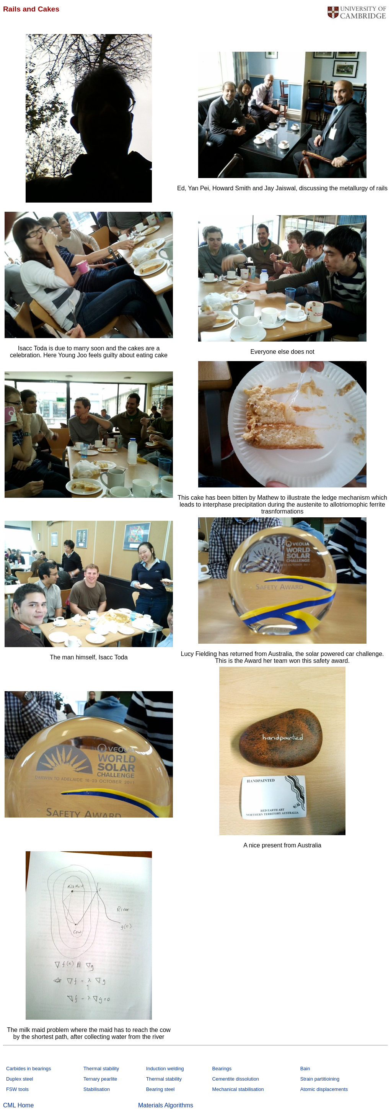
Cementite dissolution (235, 1079)
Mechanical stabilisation (238, 1089)
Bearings (222, 1068)
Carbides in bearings (28, 1068)
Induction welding (165, 1068)
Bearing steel (160, 1089)
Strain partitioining (319, 1079)
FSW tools (17, 1089)
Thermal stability (101, 1068)
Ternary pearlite (100, 1079)
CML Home (18, 1105)
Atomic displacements (324, 1089)
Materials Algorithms (165, 1105)
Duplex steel (19, 1079)
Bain (305, 1068)
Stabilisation (96, 1089)
